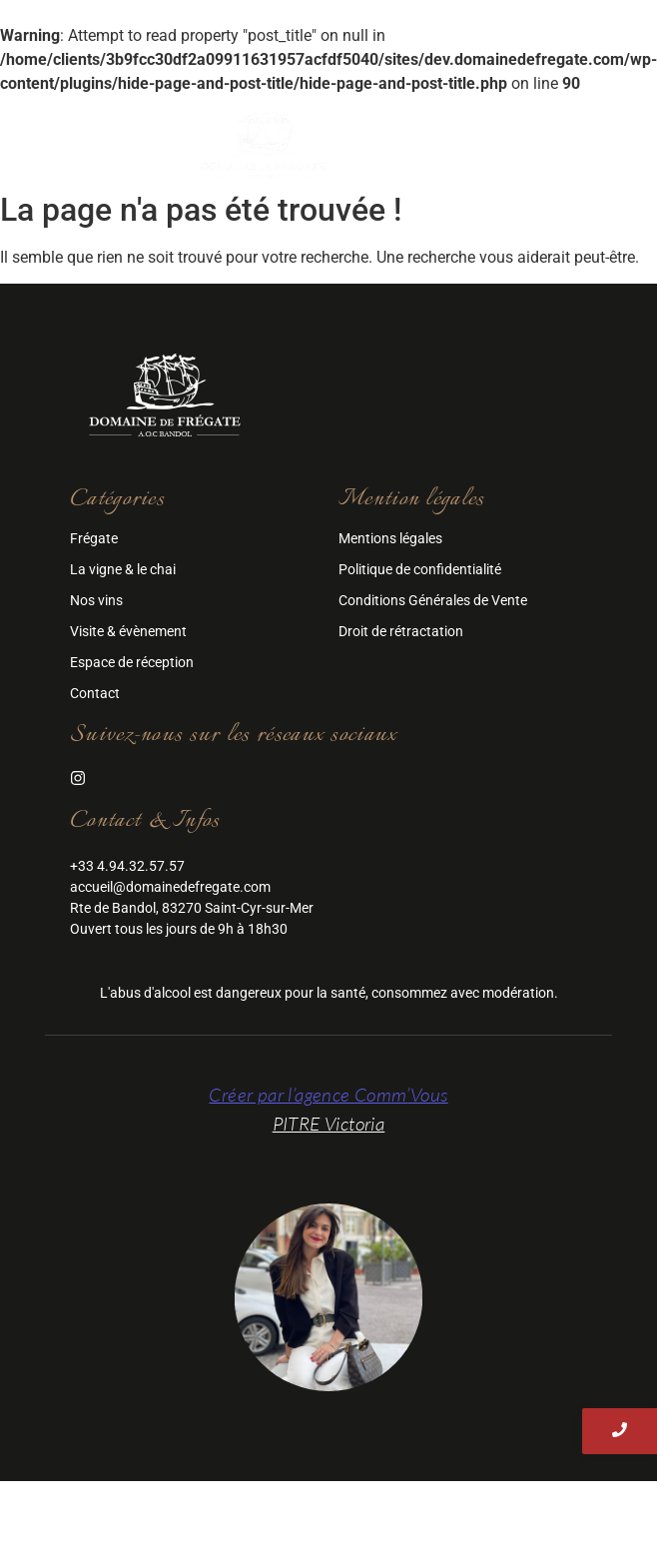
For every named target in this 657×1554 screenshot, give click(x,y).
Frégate (94, 538)
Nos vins (96, 600)
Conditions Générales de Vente (432, 600)
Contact (95, 693)
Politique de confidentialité (419, 569)
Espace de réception (132, 662)
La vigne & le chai (123, 569)
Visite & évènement (128, 631)
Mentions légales (390, 538)
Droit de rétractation (400, 631)
